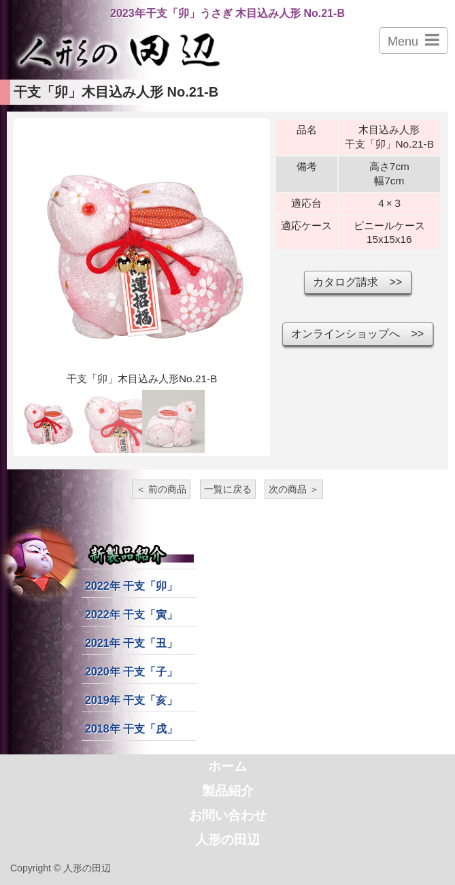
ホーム (227, 766)
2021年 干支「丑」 (131, 643)
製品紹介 (228, 791)
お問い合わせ (228, 815)
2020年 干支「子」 (131, 672)
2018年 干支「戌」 (131, 729)
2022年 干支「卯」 (131, 586)
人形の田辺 (227, 840)
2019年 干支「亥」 (131, 700)
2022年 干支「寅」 (131, 614)
